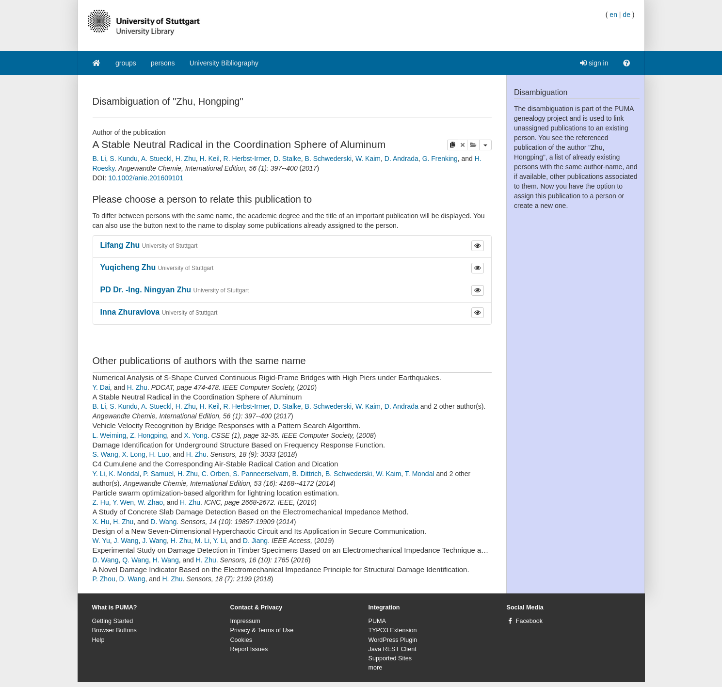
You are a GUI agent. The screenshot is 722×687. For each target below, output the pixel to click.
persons (163, 63)
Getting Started (112, 621)
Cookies (241, 640)
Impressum (245, 621)
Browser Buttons (114, 630)
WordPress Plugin (393, 640)
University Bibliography (224, 63)
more (376, 667)
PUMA (377, 621)
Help (98, 640)
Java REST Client (393, 649)
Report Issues (249, 649)
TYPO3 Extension (393, 630)
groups (125, 63)
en (613, 14)
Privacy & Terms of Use (262, 630)
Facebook (529, 621)
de (626, 14)
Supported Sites (390, 658)
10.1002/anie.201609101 (145, 178)
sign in (594, 63)
